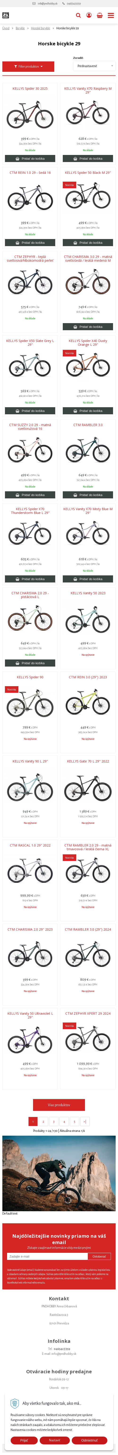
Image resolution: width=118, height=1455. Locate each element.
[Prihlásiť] (89, 15)
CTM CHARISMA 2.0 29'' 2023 (30, 929)
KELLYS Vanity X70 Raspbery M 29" (88, 90)
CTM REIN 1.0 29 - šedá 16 (30, 173)
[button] (78, 15)
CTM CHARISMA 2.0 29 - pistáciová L (30, 595)
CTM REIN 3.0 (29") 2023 (88, 677)
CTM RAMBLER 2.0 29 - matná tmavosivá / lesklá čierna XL (87, 847)
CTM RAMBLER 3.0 (88, 425)
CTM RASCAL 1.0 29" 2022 (30, 845)
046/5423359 (74, 3)
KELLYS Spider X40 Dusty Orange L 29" (88, 343)
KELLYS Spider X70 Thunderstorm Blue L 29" (30, 511)
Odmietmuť (89, 1440)
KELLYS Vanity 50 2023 (88, 593)
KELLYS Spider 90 (30, 677)
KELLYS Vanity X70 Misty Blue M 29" (88, 511)
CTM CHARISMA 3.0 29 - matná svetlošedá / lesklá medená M (88, 258)
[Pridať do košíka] (30, 158)
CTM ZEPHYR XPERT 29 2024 (87, 1013)
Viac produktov (59, 1105)
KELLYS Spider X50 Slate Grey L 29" (30, 343)
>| (85, 1121)
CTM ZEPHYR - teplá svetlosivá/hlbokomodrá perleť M (30, 260)
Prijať (24, 1440)
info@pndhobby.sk (47, 3)
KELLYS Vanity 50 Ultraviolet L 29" (30, 1015)
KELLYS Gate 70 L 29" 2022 (88, 761)
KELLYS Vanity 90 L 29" (30, 761)
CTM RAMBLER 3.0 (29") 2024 (88, 929)
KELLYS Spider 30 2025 (30, 88)
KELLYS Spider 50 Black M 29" (88, 173)
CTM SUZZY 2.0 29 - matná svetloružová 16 (30, 427)
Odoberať (99, 1256)
